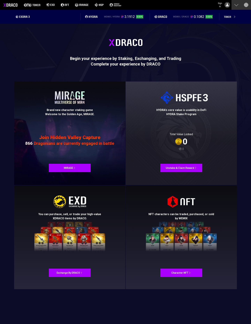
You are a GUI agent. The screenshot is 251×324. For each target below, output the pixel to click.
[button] (236, 5)
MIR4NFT (69, 133)
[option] (32, 5)
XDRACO (10, 5)
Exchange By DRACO (69, 237)
